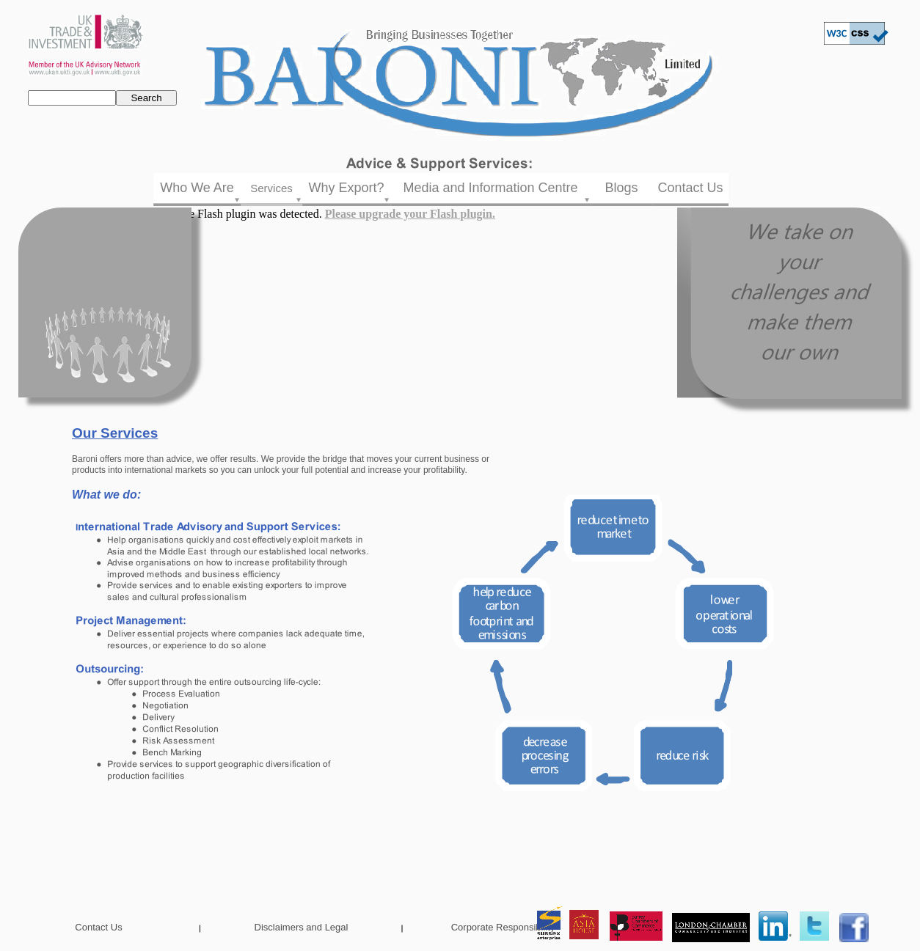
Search (146, 97)
